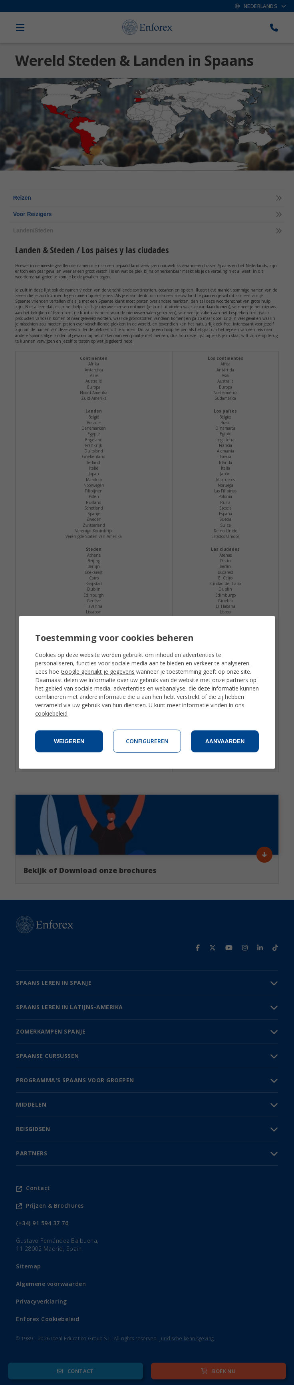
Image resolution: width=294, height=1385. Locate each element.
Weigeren (69, 741)
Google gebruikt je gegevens (98, 671)
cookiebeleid (51, 713)
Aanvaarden (225, 741)
